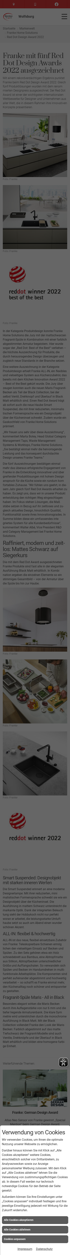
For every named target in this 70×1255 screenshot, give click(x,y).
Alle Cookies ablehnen (17, 1229)
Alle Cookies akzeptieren (18, 1219)
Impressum (25, 1249)
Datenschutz (44, 1249)
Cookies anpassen (15, 1239)
